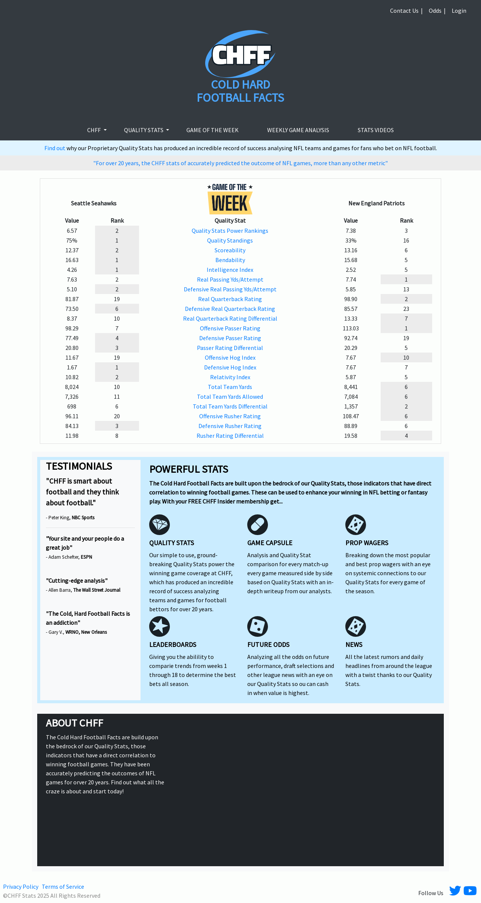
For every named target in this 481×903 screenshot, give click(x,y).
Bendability (230, 260)
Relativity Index (230, 377)
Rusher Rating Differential (230, 435)
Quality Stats (144, 130)
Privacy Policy (20, 886)
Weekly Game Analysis (298, 130)
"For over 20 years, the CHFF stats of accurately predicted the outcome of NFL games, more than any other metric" (240, 163)
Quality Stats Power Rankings (230, 230)
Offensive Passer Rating (230, 328)
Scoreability (230, 250)
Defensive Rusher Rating (230, 426)
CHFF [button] (94, 130)
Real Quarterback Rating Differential (230, 318)
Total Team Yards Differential (230, 406)
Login (459, 10)
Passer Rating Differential (230, 347)
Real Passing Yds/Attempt (230, 279)
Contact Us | (406, 10)
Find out (55, 148)
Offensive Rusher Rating (230, 416)
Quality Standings (230, 240)
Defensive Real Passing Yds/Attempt (230, 289)
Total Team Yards (230, 386)
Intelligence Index (230, 269)
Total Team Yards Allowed (230, 396)
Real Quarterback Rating (230, 299)
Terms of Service (63, 886)
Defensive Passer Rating (230, 338)
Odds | (437, 10)
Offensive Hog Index (230, 357)
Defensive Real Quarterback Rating (230, 308)
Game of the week (212, 130)
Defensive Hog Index (230, 367)
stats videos (376, 130)
